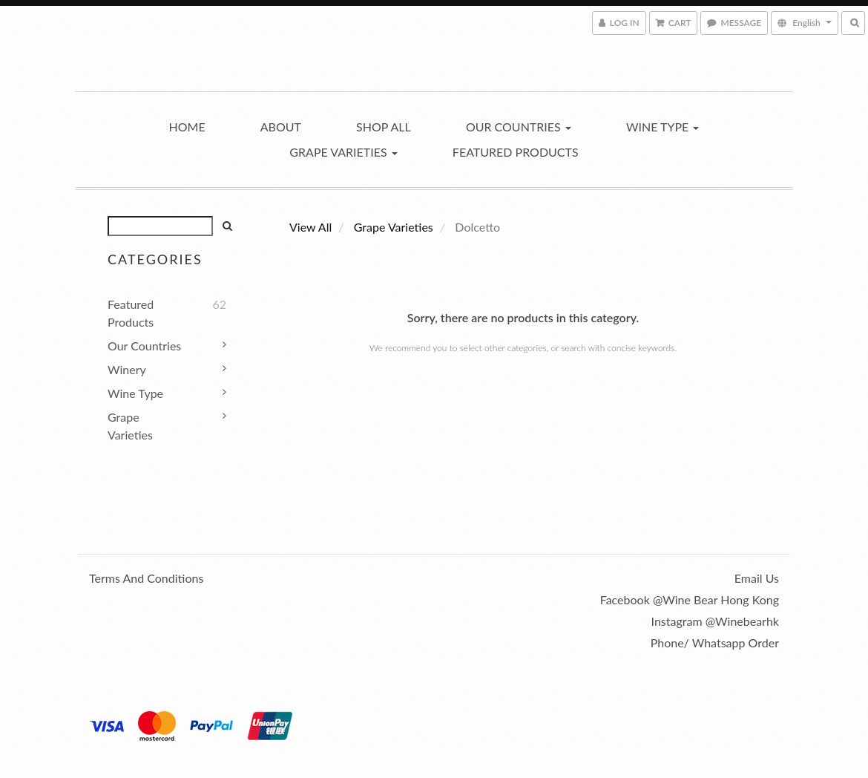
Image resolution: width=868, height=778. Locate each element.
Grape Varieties (343, 152)
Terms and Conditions (146, 578)
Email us (756, 578)
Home (187, 127)
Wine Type (663, 127)
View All (310, 227)
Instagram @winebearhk (715, 621)
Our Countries (518, 127)
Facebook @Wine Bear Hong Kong (689, 599)
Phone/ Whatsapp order (715, 642)
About (280, 127)
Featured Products (516, 152)
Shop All (383, 127)
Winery (127, 369)
